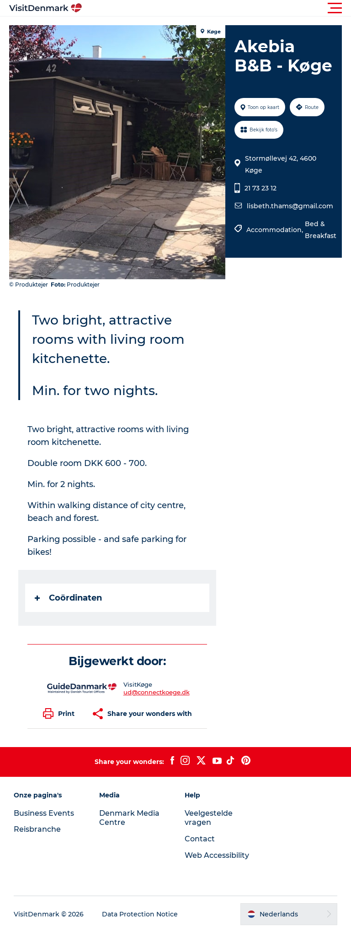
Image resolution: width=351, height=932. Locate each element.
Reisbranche (37, 829)
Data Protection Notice (140, 914)
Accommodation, (275, 230)
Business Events (44, 813)
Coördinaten (68, 598)
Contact (200, 838)
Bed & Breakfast (320, 230)
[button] (216, 8)
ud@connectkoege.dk (156, 692)
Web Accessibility (217, 855)
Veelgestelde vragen (209, 818)
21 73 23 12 (261, 188)
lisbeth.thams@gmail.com (290, 206)
